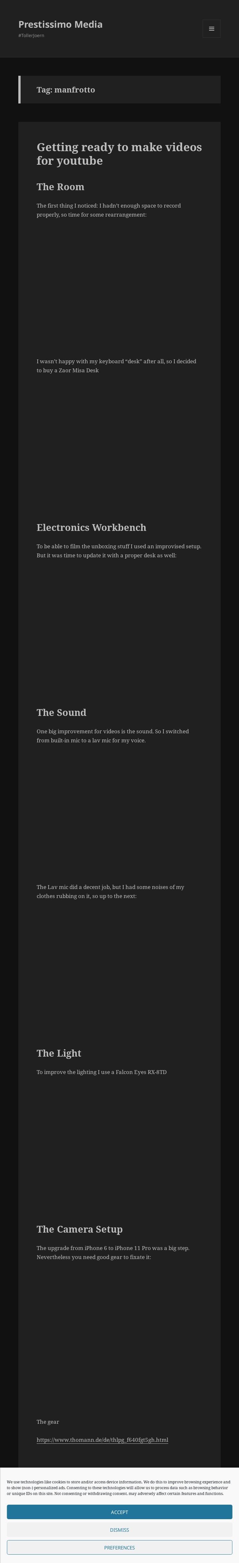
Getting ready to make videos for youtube (119, 153)
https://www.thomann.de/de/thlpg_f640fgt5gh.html (102, 1439)
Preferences (119, 1547)
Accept (119, 1512)
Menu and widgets (212, 37)
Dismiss (119, 1530)
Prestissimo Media (60, 24)
